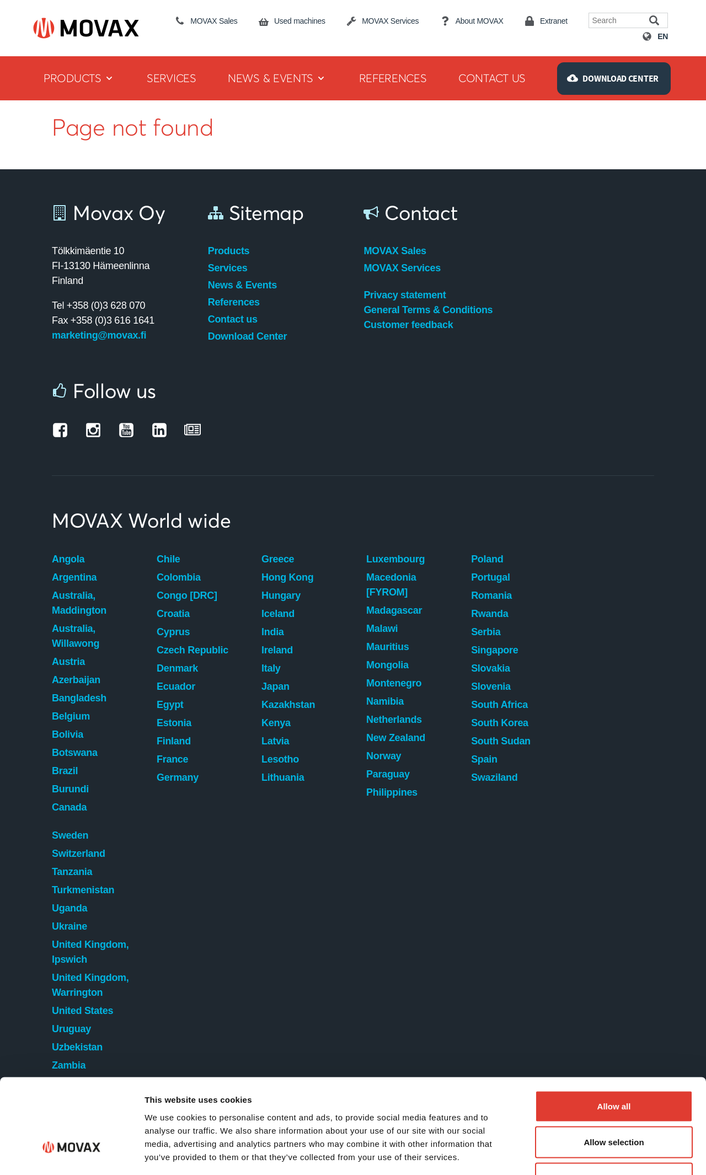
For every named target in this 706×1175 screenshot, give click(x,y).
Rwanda (489, 613)
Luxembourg (395, 559)
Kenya (276, 722)
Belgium (71, 716)
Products (229, 250)
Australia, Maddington (79, 603)
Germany (178, 777)
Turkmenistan (83, 889)
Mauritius (387, 646)
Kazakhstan (288, 704)
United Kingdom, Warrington (90, 985)
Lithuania (282, 777)
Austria (68, 661)
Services (228, 267)
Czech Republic (192, 650)
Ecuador (176, 686)
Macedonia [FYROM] (391, 585)
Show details (579, 1153)
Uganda (69, 908)
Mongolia (387, 664)
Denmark (177, 668)
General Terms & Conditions (428, 309)
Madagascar (394, 610)
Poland (487, 559)
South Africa (499, 704)
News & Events (242, 285)
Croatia (173, 613)
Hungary (281, 595)
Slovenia (491, 686)
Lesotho (280, 759)
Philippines (392, 792)
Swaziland (494, 777)
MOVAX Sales (394, 250)
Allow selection (614, 1066)
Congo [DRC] (187, 595)
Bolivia (67, 734)
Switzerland (78, 853)
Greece (277, 559)
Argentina (74, 577)
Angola (68, 559)
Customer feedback (408, 324)
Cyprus (173, 631)
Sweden (70, 835)
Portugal (490, 577)
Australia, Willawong (75, 636)
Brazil (65, 770)
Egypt (170, 704)
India (272, 631)
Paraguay (388, 774)
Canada (69, 807)
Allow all (614, 1030)
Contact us (233, 319)
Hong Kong (287, 577)
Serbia (485, 631)
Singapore (494, 650)
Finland (174, 741)
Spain (484, 759)
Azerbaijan (76, 679)
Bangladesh (79, 698)
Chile (168, 559)
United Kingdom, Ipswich (90, 952)
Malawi (382, 628)
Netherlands (394, 719)
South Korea (499, 722)
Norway (383, 755)
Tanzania (72, 871)
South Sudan (501, 741)
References (234, 302)
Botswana (75, 752)
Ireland (277, 650)
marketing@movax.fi (99, 335)
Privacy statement (404, 295)
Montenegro (393, 683)
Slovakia (490, 668)
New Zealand (395, 737)
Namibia (385, 701)
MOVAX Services (402, 267)
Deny (614, 1102)
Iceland (278, 613)
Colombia (179, 577)
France (172, 759)
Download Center (247, 336)
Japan (275, 686)
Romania (491, 595)
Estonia (174, 722)
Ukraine (69, 926)
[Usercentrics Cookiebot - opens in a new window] (71, 1153)
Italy (271, 668)
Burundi (70, 789)
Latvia (275, 741)
